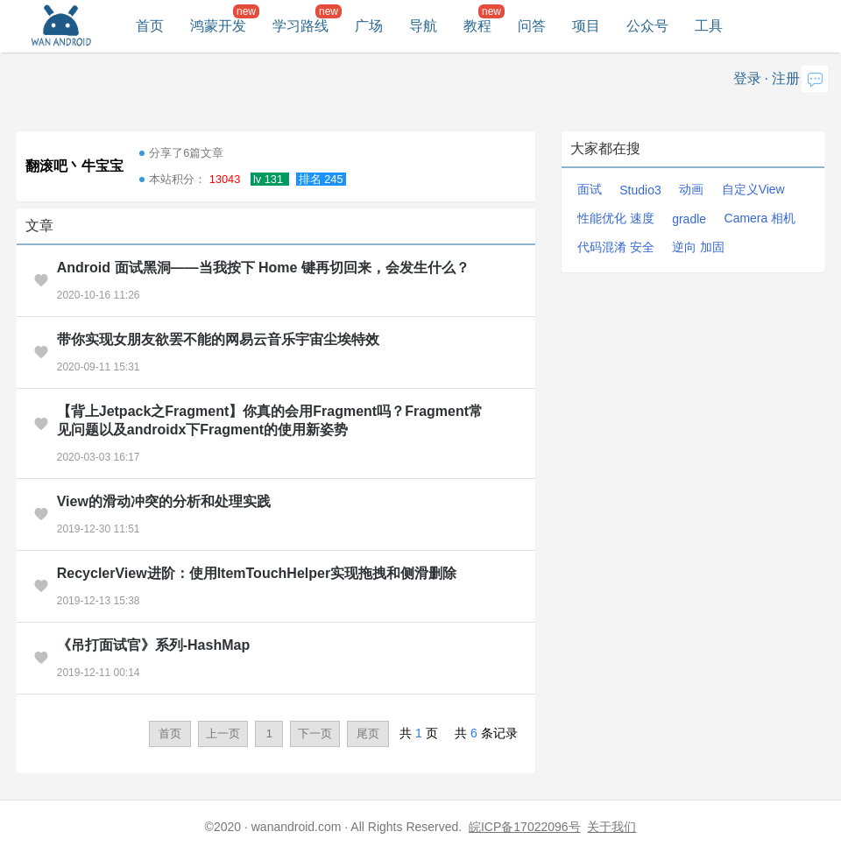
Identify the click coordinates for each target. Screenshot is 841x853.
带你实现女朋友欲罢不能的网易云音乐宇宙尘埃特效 (218, 339)
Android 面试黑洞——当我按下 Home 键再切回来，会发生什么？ (263, 267)
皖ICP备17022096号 (525, 827)
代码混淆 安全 (615, 247)
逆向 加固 (698, 247)
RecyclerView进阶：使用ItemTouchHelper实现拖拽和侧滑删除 (256, 573)
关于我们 (611, 827)
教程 (477, 25)
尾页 (368, 733)
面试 (589, 189)
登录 (747, 78)
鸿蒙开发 (218, 25)
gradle (689, 219)
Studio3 (640, 190)
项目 (586, 25)
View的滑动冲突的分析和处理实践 (164, 501)
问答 (532, 25)
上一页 (223, 733)
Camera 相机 (760, 218)
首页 (150, 25)
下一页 (315, 733)
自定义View (753, 189)
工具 (709, 25)
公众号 (647, 25)
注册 (786, 78)
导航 (423, 25)
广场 (369, 25)
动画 (691, 189)
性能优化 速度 (615, 218)
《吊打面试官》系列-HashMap (153, 645)
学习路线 (300, 25)
